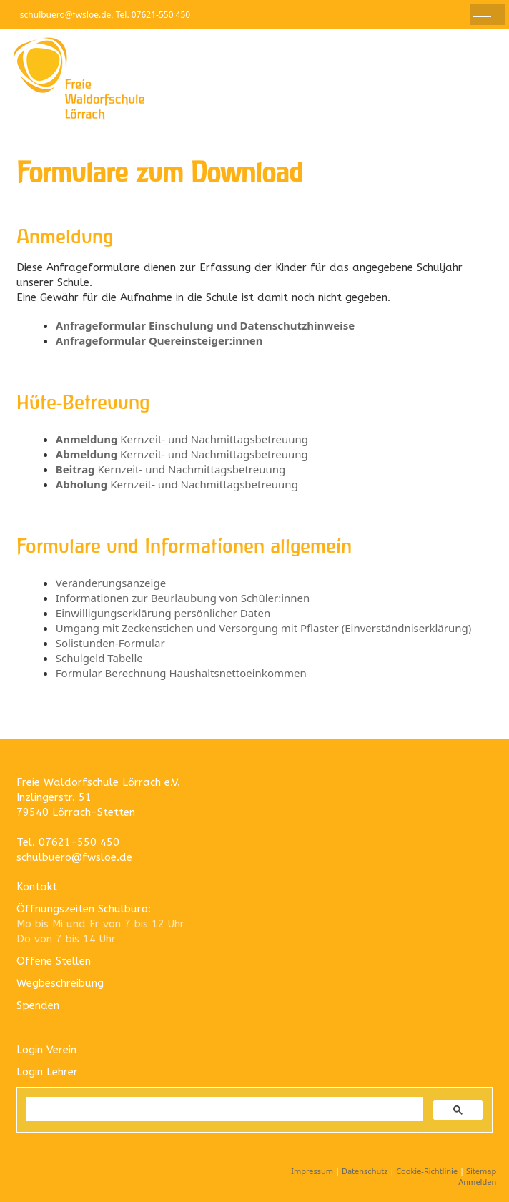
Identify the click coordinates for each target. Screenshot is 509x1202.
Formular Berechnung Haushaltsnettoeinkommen (181, 673)
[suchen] (223, 1109)
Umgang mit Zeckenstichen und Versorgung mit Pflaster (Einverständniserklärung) (263, 628)
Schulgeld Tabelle (99, 658)
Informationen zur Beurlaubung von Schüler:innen (183, 598)
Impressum (312, 1171)
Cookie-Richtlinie (427, 1171)
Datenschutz (364, 1171)
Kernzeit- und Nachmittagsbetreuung (182, 439)
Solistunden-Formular (110, 643)
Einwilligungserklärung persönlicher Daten (163, 613)
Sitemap (481, 1171)
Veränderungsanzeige (111, 583)
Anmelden (477, 1181)
